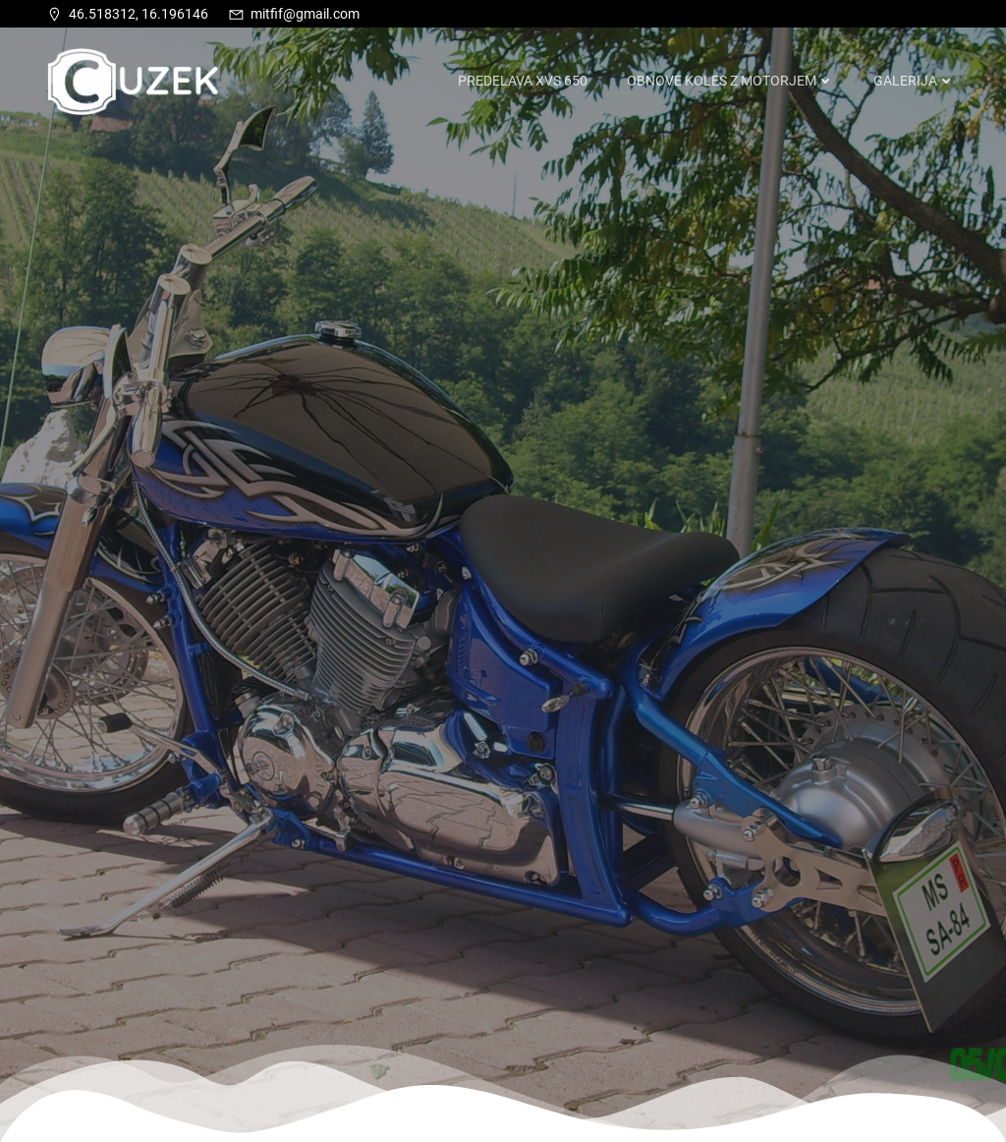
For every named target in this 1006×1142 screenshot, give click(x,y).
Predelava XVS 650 (522, 80)
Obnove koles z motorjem (730, 80)
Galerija (914, 80)
